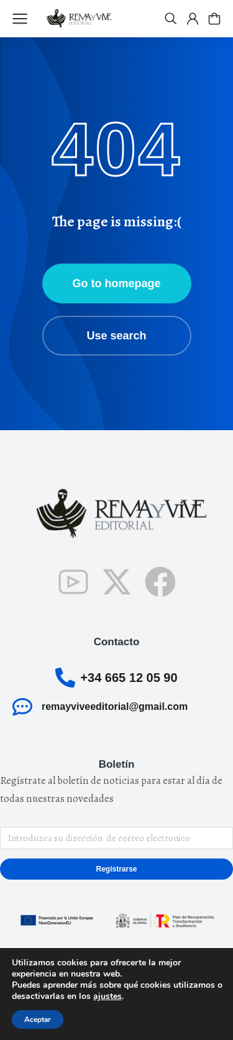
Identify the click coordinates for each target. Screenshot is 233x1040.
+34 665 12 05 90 (128, 677)
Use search (116, 335)
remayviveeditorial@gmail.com (115, 706)
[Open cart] (214, 18)
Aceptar (37, 1019)
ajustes (107, 996)
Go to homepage (116, 283)
